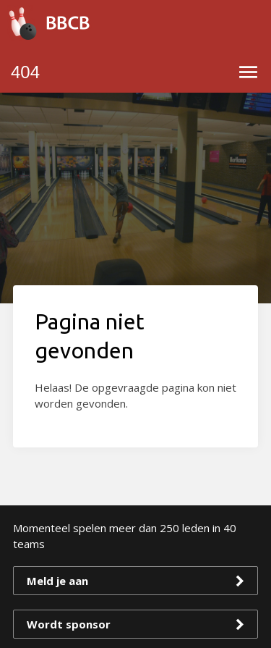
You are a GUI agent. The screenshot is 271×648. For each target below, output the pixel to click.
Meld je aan (57, 580)
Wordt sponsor (69, 624)
